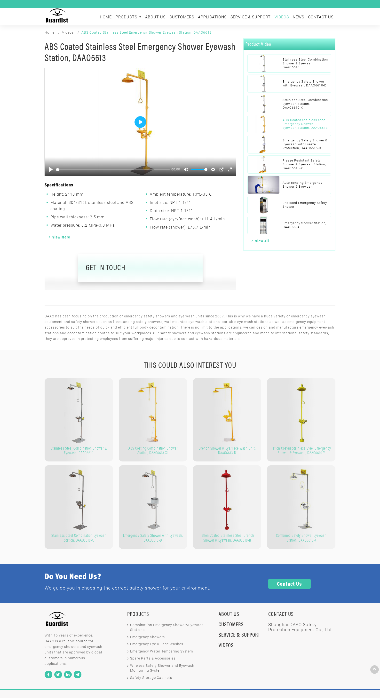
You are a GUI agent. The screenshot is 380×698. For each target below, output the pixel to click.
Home (106, 17)
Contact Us (320, 17)
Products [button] (127, 17)
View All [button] (262, 241)
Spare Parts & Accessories (152, 658)
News (298, 17)
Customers (181, 17)
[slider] (113, 169)
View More (61, 237)
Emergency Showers (147, 637)
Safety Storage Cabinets (151, 678)
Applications (212, 17)
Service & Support (250, 17)
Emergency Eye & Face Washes (156, 644)
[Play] (51, 169)
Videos (282, 17)
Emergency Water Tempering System (161, 651)
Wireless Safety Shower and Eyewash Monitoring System (162, 668)
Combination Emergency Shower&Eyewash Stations (167, 627)
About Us (155, 17)
